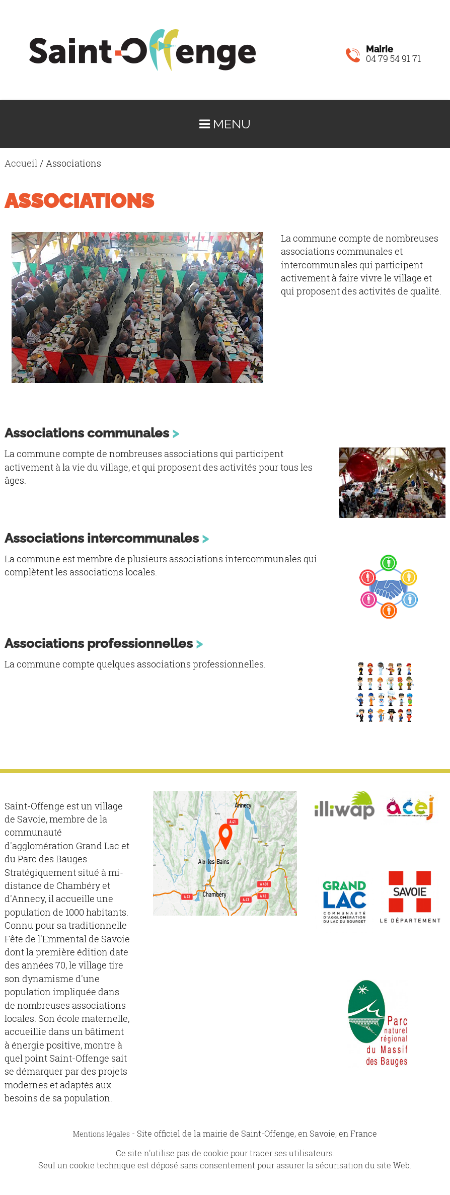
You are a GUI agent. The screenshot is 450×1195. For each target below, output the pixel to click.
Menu (225, 124)
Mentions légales (101, 1134)
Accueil (21, 163)
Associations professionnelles (99, 643)
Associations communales (87, 432)
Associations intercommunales (102, 538)
